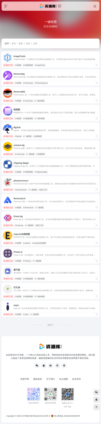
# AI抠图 (18, 65)
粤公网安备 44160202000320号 (65, 416)
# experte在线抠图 (39, 243)
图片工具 (8, 65)
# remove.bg (28, 101)
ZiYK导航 (25, 416)
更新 (21, 43)
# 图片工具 (43, 190)
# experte (26, 243)
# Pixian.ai (27, 261)
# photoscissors (21, 190)
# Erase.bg (19, 225)
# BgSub (18, 136)
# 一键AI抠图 (39, 101)
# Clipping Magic (41, 172)
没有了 (50, 325)
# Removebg (28, 83)
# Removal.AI (28, 207)
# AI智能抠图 (28, 65)
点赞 (35, 43)
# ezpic (26, 314)
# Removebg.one (41, 83)
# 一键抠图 (27, 136)
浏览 (28, 43)
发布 (14, 43)
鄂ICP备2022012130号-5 (39, 416)
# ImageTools (40, 65)
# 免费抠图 (37, 136)
